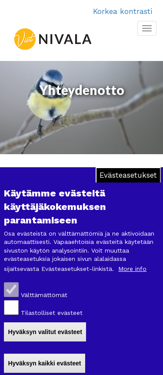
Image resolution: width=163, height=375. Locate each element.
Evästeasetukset (128, 180)
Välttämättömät (44, 299)
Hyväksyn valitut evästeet (45, 336)
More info (132, 273)
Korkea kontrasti (122, 11)
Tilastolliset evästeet (52, 317)
